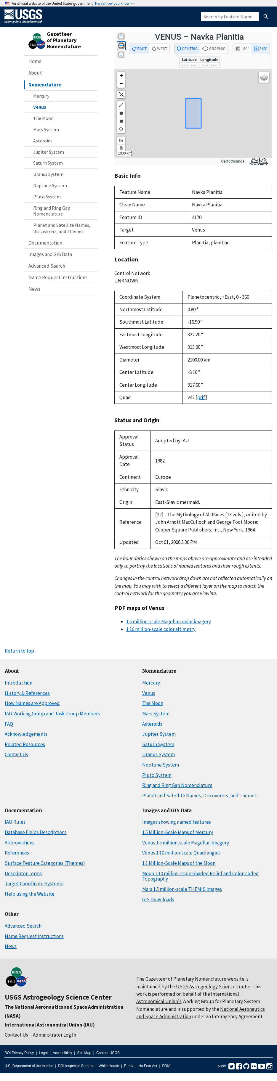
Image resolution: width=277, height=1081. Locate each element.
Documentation (45, 243)
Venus (39, 107)
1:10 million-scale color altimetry (161, 629)
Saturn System (48, 163)
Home (34, 61)
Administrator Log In (54, 1035)
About (35, 73)
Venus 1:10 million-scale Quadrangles (181, 852)
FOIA (166, 1066)
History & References (27, 693)
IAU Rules (15, 822)
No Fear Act (147, 1066)
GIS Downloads (158, 899)
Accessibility (62, 1053)
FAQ (9, 724)
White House (109, 1066)
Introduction (18, 683)
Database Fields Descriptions (36, 832)
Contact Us (16, 754)
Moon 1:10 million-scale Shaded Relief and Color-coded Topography (200, 876)
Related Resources (25, 744)
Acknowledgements (26, 734)
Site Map (84, 1053)
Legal (43, 1053)
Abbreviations (19, 842)
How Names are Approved (32, 703)
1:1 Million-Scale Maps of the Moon (178, 863)
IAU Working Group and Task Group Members (52, 713)
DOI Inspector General (76, 1066)
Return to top (19, 651)
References (17, 852)
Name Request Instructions (57, 277)
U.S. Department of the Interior (28, 1066)
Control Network (132, 273)
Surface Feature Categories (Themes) (45, 863)
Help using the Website (30, 894)
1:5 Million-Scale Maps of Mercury (177, 832)
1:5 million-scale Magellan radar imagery (168, 621)
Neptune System (50, 185)
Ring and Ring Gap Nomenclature (51, 211)
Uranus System (48, 174)
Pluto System (47, 197)
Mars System (46, 129)
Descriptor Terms (23, 873)
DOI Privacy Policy (19, 1053)
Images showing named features (176, 822)
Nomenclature (44, 84)
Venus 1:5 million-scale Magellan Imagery (185, 842)
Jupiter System (48, 152)
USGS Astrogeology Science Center (58, 997)
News (34, 289)
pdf (201, 397)
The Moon (43, 118)
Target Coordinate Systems (34, 883)
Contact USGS (108, 1053)
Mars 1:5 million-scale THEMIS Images (182, 889)
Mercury (41, 96)
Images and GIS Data (50, 254)
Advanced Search (46, 266)
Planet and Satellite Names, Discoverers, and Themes (61, 228)
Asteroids (42, 141)
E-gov (128, 1066)
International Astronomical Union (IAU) (50, 1024)
